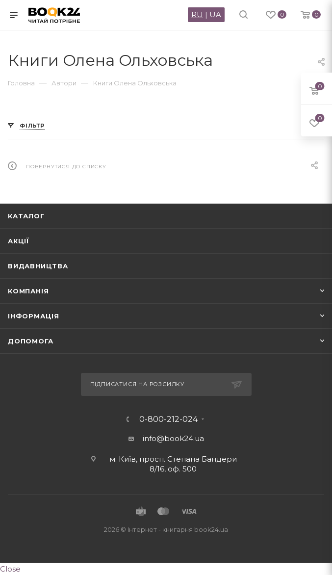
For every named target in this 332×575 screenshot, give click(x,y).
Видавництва (38, 266)
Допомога (30, 341)
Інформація (33, 316)
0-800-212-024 (168, 419)
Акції (18, 241)
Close (10, 569)
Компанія (28, 291)
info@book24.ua (173, 438)
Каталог (26, 216)
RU (197, 14)
